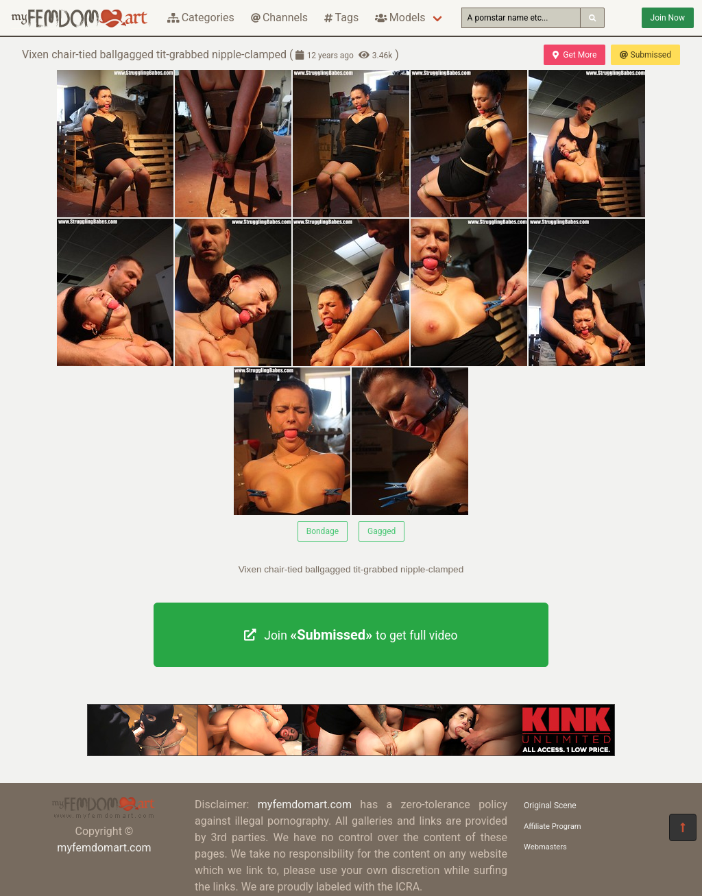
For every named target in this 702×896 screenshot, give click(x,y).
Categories (200, 17)
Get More (574, 55)
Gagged (381, 531)
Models (400, 17)
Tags (341, 17)
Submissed (645, 55)
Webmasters (545, 847)
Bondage (322, 531)
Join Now (668, 18)
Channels (279, 17)
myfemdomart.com (104, 847)
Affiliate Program (552, 826)
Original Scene (550, 805)
